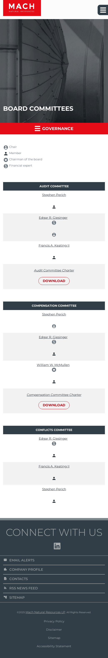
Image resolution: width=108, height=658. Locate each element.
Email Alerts (19, 560)
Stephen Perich (54, 195)
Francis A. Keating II (54, 245)
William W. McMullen (53, 365)
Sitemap (14, 598)
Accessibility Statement (54, 646)
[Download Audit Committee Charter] (54, 276)
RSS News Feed (21, 588)
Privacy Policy (54, 621)
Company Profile (23, 570)
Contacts (16, 579)
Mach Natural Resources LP (45, 612)
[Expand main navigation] (103, 10)
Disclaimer (54, 629)
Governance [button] (54, 128)
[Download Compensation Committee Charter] (54, 401)
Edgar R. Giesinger (53, 218)
